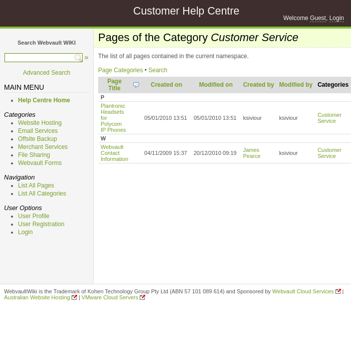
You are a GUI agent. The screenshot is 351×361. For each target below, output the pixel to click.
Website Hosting (40, 122)
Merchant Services (43, 146)
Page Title (114, 85)
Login (336, 18)
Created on (166, 84)
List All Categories (42, 193)
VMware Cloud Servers (110, 297)
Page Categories (120, 70)
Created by (258, 84)
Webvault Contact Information (114, 153)
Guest (318, 18)
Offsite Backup (37, 138)
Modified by (295, 84)
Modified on (215, 84)
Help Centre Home (44, 100)
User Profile (34, 216)
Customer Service (329, 118)
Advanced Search (47, 72)
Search (157, 70)
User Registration (41, 224)
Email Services (38, 130)
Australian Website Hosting (37, 297)
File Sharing (34, 154)
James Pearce (251, 153)
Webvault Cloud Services (303, 291)
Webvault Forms (40, 162)
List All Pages (36, 185)
